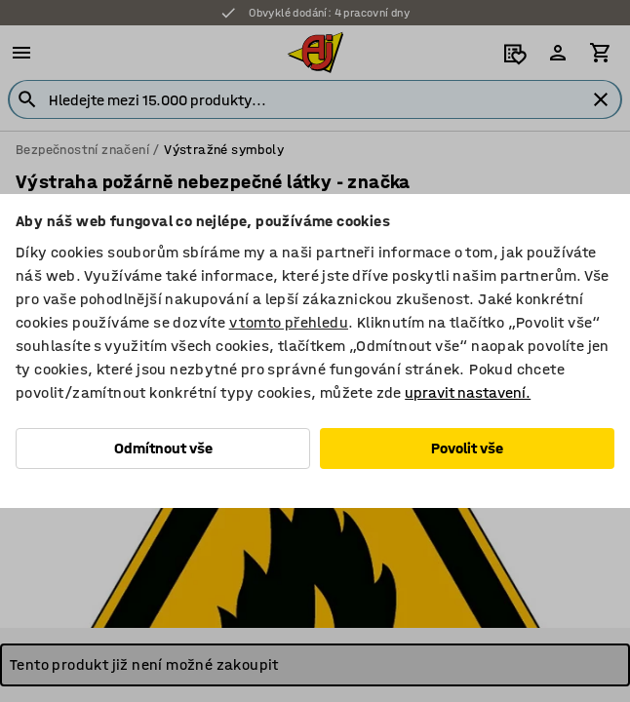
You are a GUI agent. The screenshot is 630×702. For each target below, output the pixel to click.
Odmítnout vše (163, 448)
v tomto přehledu (288, 322)
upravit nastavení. (468, 392)
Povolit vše (467, 448)
